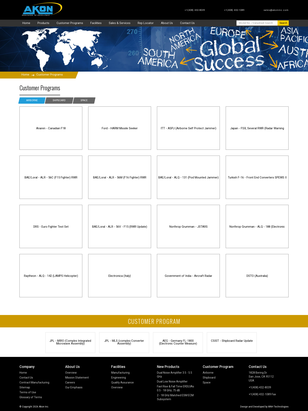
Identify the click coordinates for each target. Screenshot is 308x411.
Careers (70, 382)
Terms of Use (27, 392)
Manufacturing (120, 372)
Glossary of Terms (30, 397)
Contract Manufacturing (34, 382)
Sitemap (24, 387)
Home (25, 74)
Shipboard (59, 100)
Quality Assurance (122, 382)
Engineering (118, 377)
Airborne (32, 100)
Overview (71, 372)
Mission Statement (77, 377)
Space (84, 100)
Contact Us (26, 377)
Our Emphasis (73, 387)
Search (283, 23)
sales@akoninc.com (276, 10)
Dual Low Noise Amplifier (172, 381)
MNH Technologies (278, 406)
